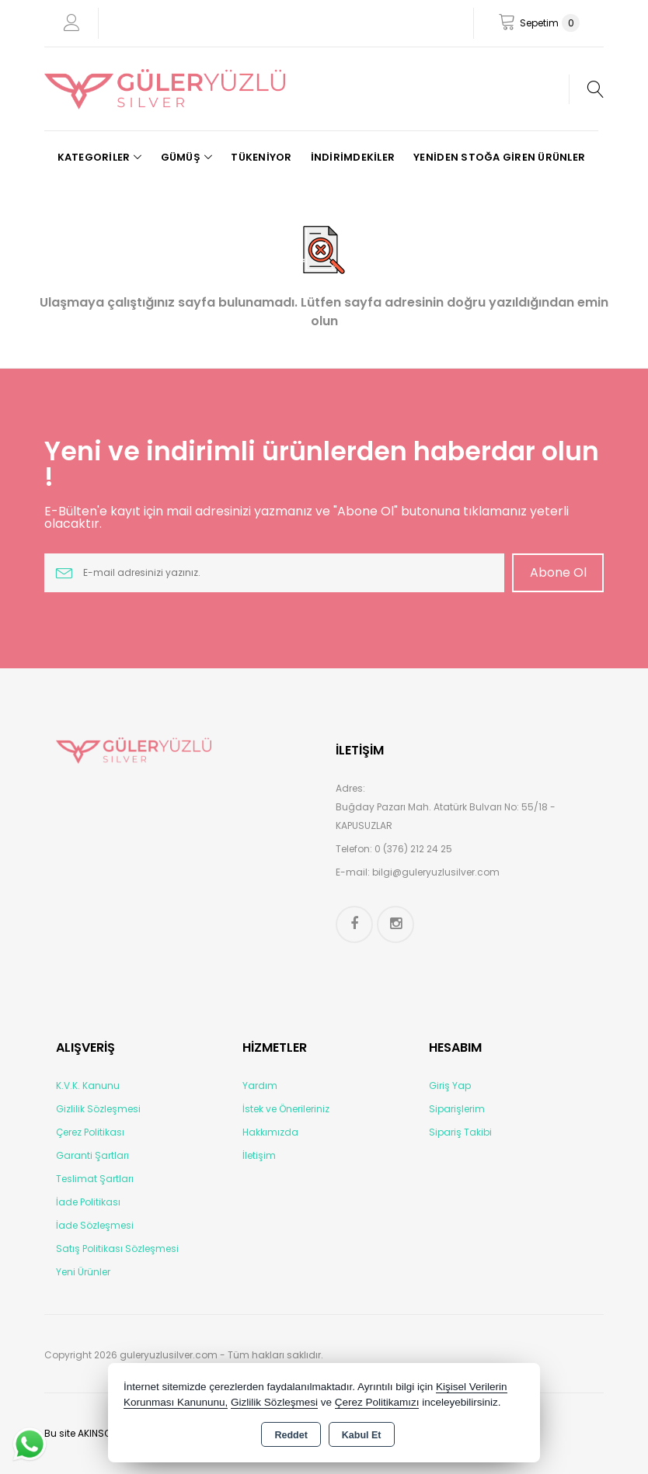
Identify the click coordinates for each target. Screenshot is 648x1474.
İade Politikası (88, 1202)
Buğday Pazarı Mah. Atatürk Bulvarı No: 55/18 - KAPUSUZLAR (446, 816)
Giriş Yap (450, 1085)
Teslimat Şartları (95, 1178)
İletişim (259, 1155)
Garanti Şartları (92, 1155)
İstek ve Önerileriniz (285, 1108)
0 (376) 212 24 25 (413, 848)
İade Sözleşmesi (95, 1225)
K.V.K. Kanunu (88, 1085)
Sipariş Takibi (460, 1132)
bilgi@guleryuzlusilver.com (436, 872)
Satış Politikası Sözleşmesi (117, 1248)
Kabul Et (361, 1435)
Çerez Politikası (90, 1132)
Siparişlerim (457, 1108)
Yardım (259, 1085)
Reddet (290, 1435)
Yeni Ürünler (83, 1271)
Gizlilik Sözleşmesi (98, 1108)
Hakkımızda (270, 1132)
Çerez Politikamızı (377, 1402)
